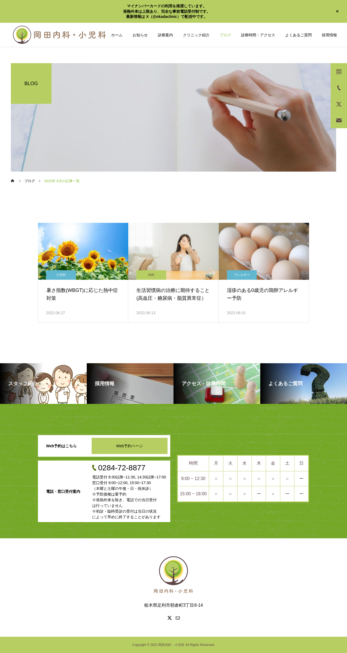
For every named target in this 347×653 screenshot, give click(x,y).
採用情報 (329, 35)
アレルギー (242, 275)
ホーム (117, 35)
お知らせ (140, 35)
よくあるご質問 (298, 35)
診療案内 (165, 35)
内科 (151, 275)
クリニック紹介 (196, 35)
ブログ (225, 35)
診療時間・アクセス (258, 35)
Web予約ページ (129, 446)
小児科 (61, 275)
